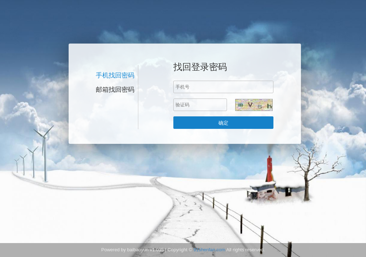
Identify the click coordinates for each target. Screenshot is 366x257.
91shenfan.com (209, 249)
